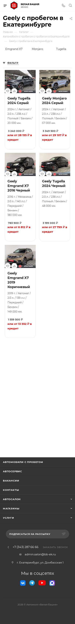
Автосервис (12, 471)
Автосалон (12, 499)
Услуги (8, 517)
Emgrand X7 (13, 49)
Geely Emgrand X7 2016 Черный (19, 185)
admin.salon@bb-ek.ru (40, 554)
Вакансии (11, 480)
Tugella (61, 49)
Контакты (11, 489)
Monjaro (37, 49)
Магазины (11, 508)
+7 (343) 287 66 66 (25, 547)
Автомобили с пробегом (23, 462)
